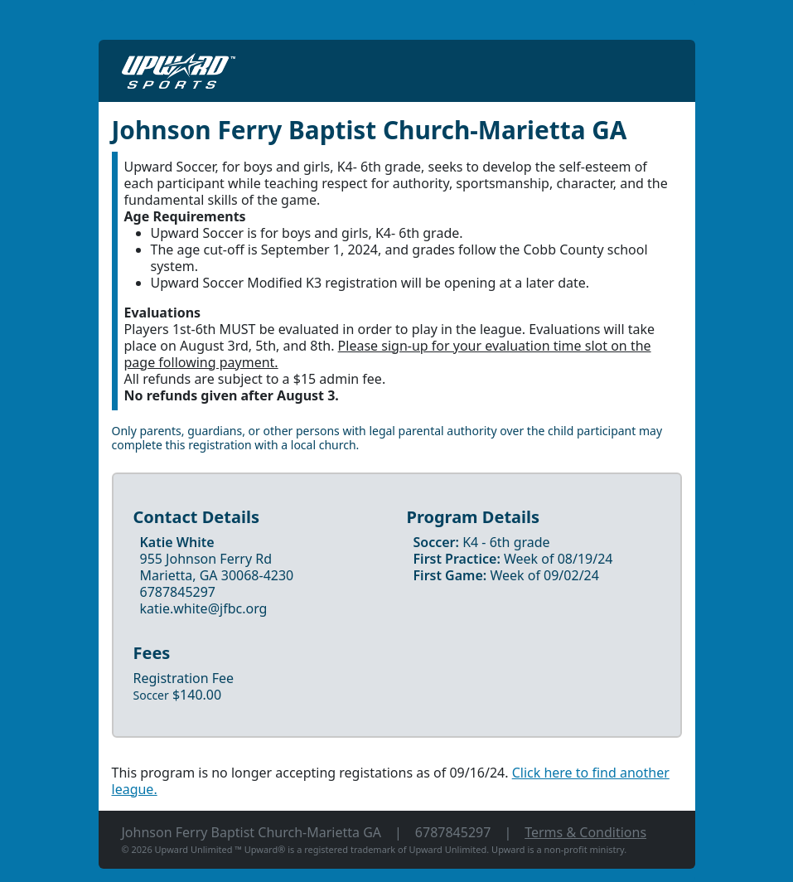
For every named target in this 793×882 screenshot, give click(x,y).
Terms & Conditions (585, 832)
